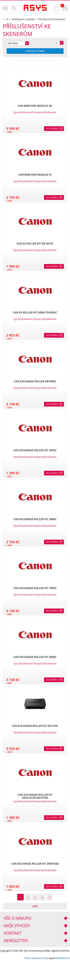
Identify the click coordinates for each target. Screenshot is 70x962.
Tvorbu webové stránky (36, 958)
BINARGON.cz (63, 958)
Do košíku (52, 128)
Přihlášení (56, 8)
